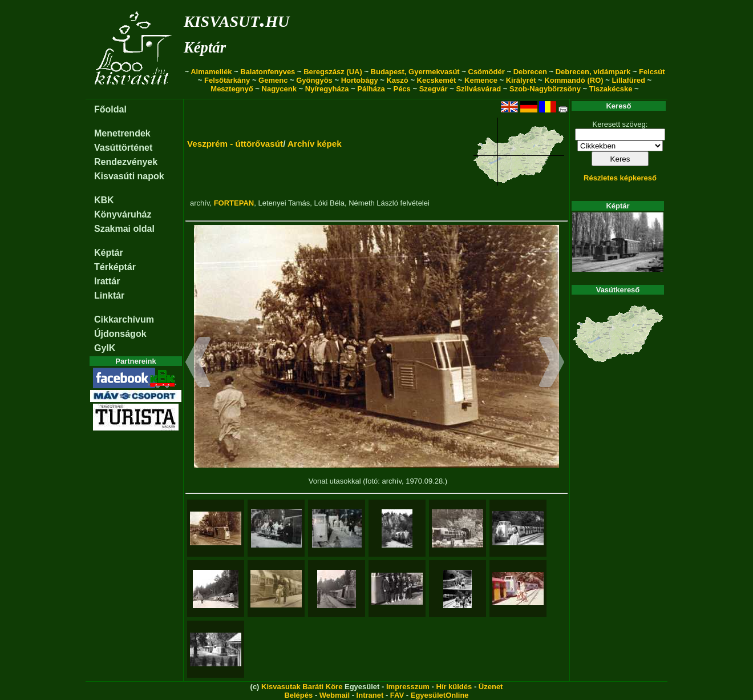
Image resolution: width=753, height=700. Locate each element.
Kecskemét (436, 80)
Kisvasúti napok (129, 176)
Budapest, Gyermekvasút (415, 71)
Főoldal (110, 109)
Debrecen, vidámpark (593, 71)
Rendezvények (125, 162)
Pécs (401, 89)
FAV (397, 695)
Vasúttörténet (123, 147)
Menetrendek (122, 133)
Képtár (205, 47)
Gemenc (273, 80)
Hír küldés (454, 686)
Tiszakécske (611, 89)
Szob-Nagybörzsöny (545, 89)
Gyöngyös (314, 80)
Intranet (370, 695)
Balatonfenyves (267, 71)
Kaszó (397, 80)
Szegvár (433, 89)
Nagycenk (279, 89)
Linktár (109, 295)
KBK (104, 200)
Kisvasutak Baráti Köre (301, 686)
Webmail (334, 695)
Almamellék (211, 71)
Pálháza (370, 89)
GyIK (104, 348)
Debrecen (530, 71)
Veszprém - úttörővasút (235, 143)
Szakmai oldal (124, 229)
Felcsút (652, 71)
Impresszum (408, 686)
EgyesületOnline (440, 695)
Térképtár (115, 267)
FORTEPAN (234, 203)
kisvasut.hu (236, 19)
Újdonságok (120, 334)
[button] (198, 363)
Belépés (298, 695)
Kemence (480, 80)
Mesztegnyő (231, 89)
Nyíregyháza (327, 89)
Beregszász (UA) (332, 71)
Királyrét (521, 80)
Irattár (107, 281)
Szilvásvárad (478, 89)
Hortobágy (359, 80)
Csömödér (486, 71)
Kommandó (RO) (573, 80)
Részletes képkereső (620, 178)
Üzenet (491, 686)
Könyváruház (122, 214)
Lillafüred (628, 80)
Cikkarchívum (124, 319)
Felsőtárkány (227, 80)
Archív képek (315, 143)
